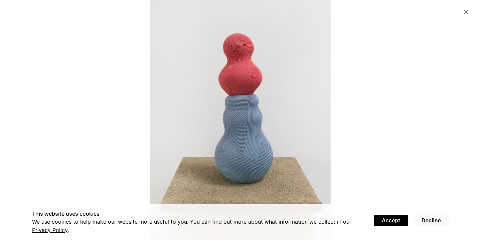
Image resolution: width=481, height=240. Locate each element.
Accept (391, 220)
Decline (431, 220)
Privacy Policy (49, 230)
